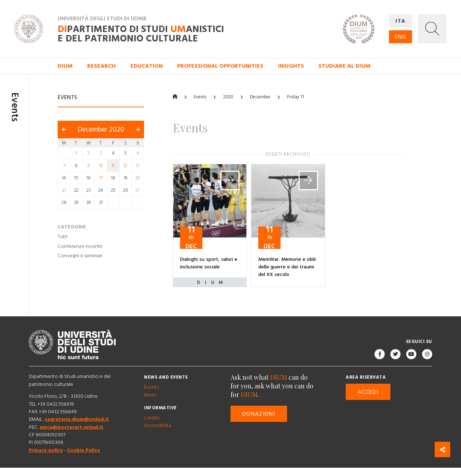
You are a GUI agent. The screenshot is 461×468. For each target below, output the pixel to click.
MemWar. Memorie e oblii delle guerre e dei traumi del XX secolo (287, 267)
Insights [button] (291, 66)
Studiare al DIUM (344, 66)
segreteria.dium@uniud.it (77, 419)
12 (125, 165)
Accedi (368, 392)
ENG (400, 37)
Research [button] (101, 66)
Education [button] (146, 66)
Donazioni (258, 414)
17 (101, 178)
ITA (400, 21)
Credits (152, 418)
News (150, 395)
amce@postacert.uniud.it (71, 427)
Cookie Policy (83, 450)
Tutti (63, 236)
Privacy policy (46, 450)
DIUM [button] (65, 66)
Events (200, 97)
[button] (432, 28)
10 (101, 165)
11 (113, 165)
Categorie (72, 227)
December (260, 97)
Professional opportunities (220, 66)
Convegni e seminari (80, 256)
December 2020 (101, 130)
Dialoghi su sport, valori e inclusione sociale (208, 263)
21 (64, 190)
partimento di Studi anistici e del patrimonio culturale (141, 34)
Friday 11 (295, 97)
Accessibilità (157, 425)
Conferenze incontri (80, 246)
